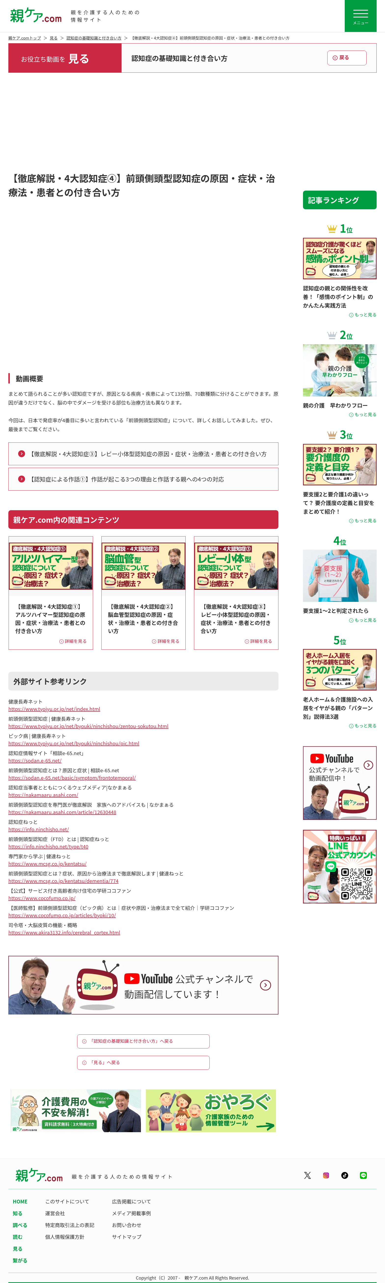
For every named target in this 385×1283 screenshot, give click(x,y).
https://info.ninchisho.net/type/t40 (48, 846)
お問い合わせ (126, 1224)
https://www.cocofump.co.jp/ (41, 898)
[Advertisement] (192, 121)
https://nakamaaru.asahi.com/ (43, 794)
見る (54, 38)
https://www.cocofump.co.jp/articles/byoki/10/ (62, 915)
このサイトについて (67, 1201)
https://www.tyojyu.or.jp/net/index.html (54, 708)
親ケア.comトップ (24, 38)
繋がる (20, 1260)
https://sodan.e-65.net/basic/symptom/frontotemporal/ (72, 777)
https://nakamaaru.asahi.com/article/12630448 (62, 812)
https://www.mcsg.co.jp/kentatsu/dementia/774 (63, 880)
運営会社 (55, 1213)
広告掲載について (131, 1201)
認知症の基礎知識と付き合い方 (94, 38)
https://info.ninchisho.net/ (38, 829)
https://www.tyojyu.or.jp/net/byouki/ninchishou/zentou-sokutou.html (88, 726)
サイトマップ (126, 1236)
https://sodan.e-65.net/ (35, 760)
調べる (20, 1224)
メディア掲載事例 (131, 1213)
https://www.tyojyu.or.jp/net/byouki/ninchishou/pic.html (73, 743)
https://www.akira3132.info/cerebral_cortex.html (64, 932)
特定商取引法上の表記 (69, 1224)
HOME (20, 1201)
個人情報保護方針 (64, 1236)
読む (18, 1236)
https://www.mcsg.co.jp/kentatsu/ (47, 863)
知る (18, 1213)
